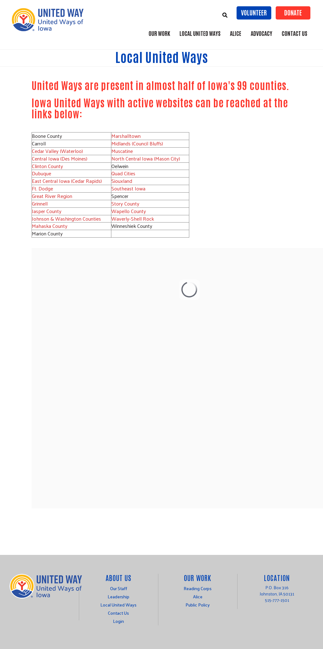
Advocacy (261, 33)
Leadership (118, 597)
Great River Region (52, 195)
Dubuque (41, 173)
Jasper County (47, 211)
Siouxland (121, 180)
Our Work (159, 33)
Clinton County (47, 166)
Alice (198, 597)
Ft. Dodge (42, 188)
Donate (293, 12)
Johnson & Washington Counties (66, 218)
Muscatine (122, 150)
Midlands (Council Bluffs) (137, 143)
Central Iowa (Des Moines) (59, 158)
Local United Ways (199, 33)
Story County (125, 203)
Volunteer (254, 12)
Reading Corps (198, 588)
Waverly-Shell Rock (132, 218)
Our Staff (118, 588)
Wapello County (128, 211)
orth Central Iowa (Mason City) (147, 158)
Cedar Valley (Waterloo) (57, 150)
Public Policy (197, 605)
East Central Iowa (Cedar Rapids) (67, 180)
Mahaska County (50, 225)
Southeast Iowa (128, 188)
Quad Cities (123, 173)
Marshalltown (126, 135)
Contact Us (294, 33)
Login (118, 621)
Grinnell (40, 203)
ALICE (235, 33)
